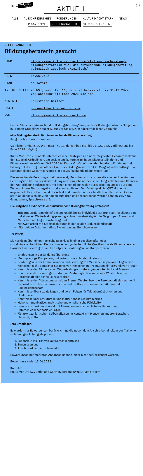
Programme (37, 24)
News (123, 18)
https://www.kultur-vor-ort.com (58, 115)
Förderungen (66, 18)
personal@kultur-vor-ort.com (56, 108)
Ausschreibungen (37, 18)
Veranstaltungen (96, 24)
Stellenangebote (64, 24)
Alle (15, 18)
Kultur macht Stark (98, 18)
